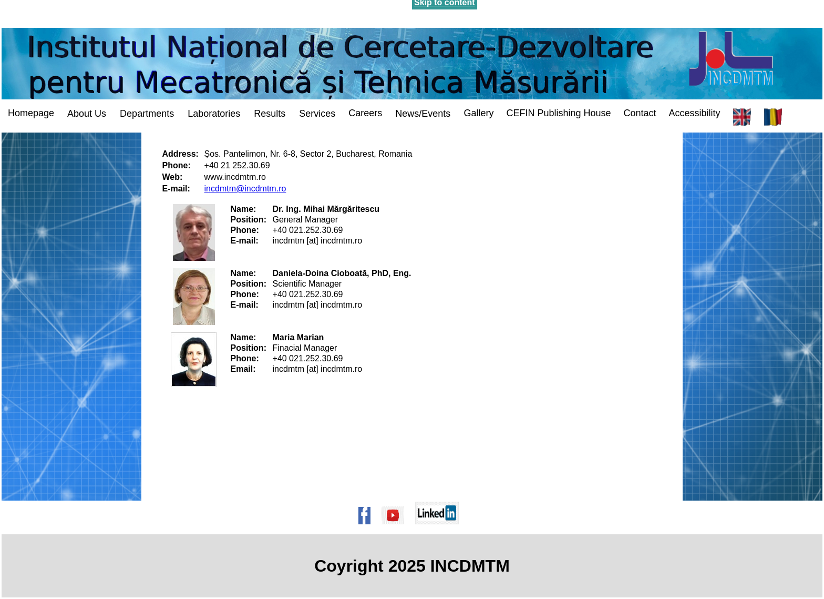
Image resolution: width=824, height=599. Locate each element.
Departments (147, 113)
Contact (639, 113)
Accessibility (694, 113)
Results (269, 113)
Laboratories (214, 113)
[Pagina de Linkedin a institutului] (440, 529)
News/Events (422, 113)
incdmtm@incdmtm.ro (245, 188)
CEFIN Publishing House (558, 113)
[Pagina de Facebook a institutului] (367, 529)
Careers (365, 113)
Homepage (31, 113)
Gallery (478, 113)
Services (317, 113)
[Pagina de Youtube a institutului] (396, 529)
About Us (86, 113)
